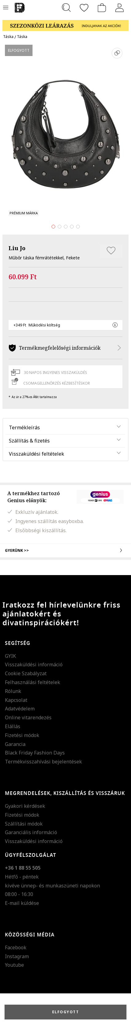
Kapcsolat (16, 700)
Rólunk (13, 691)
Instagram (17, 956)
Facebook (15, 947)
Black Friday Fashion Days (35, 752)
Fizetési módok (22, 735)
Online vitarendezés (28, 717)
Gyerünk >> (65, 550)
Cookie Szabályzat (26, 673)
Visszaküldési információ (34, 664)
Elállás (12, 726)
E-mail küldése (22, 903)
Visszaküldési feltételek (36, 453)
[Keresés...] (66, 7)
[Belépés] (119, 7)
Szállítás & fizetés (29, 440)
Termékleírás (24, 427)
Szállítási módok (24, 823)
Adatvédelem (20, 708)
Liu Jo (17, 248)
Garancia (15, 744)
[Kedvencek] (84, 7)
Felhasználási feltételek (32, 682)
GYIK (10, 656)
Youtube (14, 965)
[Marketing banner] (65, 22)
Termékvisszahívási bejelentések (43, 761)
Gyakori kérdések (25, 806)
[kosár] (102, 7)
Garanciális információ (31, 832)
